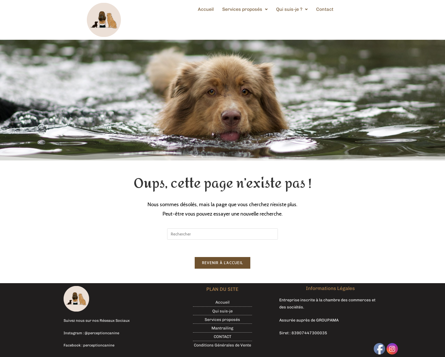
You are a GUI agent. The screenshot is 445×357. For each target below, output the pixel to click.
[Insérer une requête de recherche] (222, 234)
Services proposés (245, 9)
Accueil (206, 9)
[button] (245, 9)
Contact (324, 9)
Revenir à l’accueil (222, 262)
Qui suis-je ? (292, 9)
